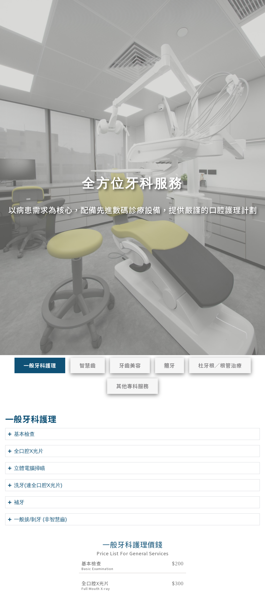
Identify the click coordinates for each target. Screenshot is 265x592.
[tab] (39, 365)
